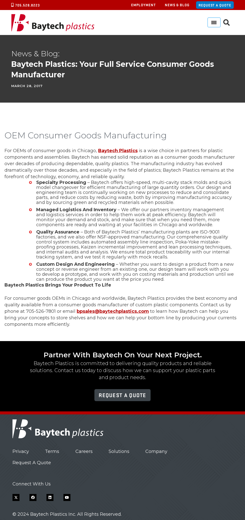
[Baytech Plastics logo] (52, 22)
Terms (52, 451)
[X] (15, 497)
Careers (84, 451)
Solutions (119, 451)
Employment (143, 4)
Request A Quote (31, 462)
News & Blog (177, 4)
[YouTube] (66, 497)
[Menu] (214, 22)
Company (156, 451)
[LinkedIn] (49, 497)
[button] (227, 22)
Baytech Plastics (118, 150)
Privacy (20, 451)
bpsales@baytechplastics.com (113, 311)
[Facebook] (32, 497)
